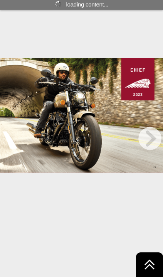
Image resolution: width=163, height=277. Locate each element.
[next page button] (150, 138)
